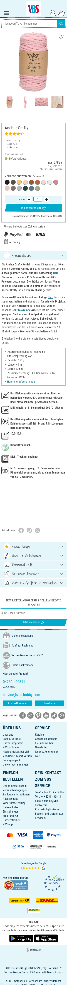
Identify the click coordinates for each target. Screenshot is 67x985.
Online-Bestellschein (15, 786)
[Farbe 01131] (49, 182)
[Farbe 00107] (13, 188)
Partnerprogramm (13, 743)
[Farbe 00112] (19, 188)
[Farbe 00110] (37, 188)
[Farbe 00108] (19, 182)
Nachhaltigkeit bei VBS (16, 751)
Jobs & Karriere (12, 739)
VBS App (8, 824)
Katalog (39, 734)
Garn (55, 273)
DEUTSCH (33, 950)
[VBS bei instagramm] (30, 715)
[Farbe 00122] (55, 182)
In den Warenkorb (33, 208)
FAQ (37, 756)
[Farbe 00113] (31, 188)
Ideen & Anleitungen (46, 751)
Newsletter (41, 747)
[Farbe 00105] (25, 182)
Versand (58, 168)
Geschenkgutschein (46, 739)
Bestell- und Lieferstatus (49, 813)
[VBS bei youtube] (46, 715)
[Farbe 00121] (13, 182)
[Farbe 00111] (25, 188)
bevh (16, 878)
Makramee (24, 310)
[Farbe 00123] (31, 182)
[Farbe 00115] (7, 188)
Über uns (8, 734)
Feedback (49, 703)
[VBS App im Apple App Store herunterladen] (46, 938)
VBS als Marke (11, 747)
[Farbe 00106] (43, 182)
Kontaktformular (17, 703)
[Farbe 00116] (37, 182)
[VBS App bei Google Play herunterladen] (21, 938)
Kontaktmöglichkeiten (47, 809)
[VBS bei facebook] (22, 715)
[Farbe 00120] (7, 182)
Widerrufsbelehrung (14, 803)
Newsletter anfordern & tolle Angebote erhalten (33, 602)
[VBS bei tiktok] (54, 715)
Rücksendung (10, 798)
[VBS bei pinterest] (38, 715)
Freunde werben (44, 743)
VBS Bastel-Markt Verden (17, 756)
